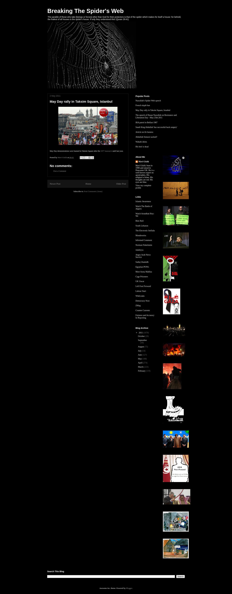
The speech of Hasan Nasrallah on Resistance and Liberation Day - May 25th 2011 (156, 116)
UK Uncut (140, 281)
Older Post (121, 183)
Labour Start (141, 291)
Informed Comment (144, 240)
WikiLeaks (140, 296)
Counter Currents (143, 310)
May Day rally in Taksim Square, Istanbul (153, 110)
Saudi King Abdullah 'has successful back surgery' (156, 127)
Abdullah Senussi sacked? (146, 137)
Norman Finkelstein (144, 245)
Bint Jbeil (140, 221)
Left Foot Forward (143, 286)
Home (88, 183)
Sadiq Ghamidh (142, 262)
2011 (141, 333)
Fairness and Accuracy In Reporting (145, 316)
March (141, 367)
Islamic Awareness (143, 201)
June (140, 355)
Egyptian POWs (142, 267)
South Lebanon (142, 226)
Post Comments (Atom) (93, 191)
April (140, 363)
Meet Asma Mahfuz (144, 272)
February (142, 371)
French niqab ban (143, 105)
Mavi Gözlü (143, 161)
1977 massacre (106, 151)
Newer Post (55, 183)
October (141, 336)
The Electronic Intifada (145, 231)
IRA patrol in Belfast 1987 (147, 122)
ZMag (138, 305)
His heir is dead (142, 147)
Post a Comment (59, 171)
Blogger (129, 588)
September (142, 340)
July (140, 351)
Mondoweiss (141, 235)
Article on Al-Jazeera (144, 132)
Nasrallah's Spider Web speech (148, 101)
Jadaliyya (139, 250)
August (141, 347)
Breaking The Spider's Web (85, 11)
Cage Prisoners (142, 277)
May (140, 359)
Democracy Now (143, 301)
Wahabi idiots (141, 142)
